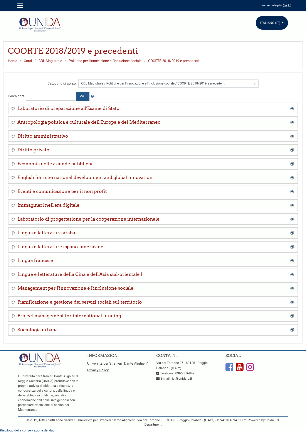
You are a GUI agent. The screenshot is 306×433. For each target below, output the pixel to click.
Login (287, 5)
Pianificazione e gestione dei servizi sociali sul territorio (79, 302)
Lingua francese (35, 260)
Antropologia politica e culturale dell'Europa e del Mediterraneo (89, 122)
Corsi (28, 61)
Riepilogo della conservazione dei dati (27, 430)
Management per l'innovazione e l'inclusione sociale (75, 288)
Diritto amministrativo (42, 136)
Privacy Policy (98, 370)
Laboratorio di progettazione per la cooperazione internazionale (88, 219)
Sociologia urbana (37, 330)
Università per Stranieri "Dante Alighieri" (117, 363)
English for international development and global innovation (85, 177)
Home (12, 61)
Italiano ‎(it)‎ (270, 23)
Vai (83, 96)
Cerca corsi (16, 96)
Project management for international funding (69, 316)
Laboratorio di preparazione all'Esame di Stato (68, 108)
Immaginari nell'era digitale (48, 205)
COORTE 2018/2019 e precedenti (173, 61)
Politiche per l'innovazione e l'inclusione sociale (105, 61)
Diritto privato (33, 150)
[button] (92, 96)
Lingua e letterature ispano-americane (60, 247)
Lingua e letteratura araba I (47, 233)
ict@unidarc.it (182, 379)
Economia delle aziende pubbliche (55, 164)
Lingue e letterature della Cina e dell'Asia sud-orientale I (80, 274)
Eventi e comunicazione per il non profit (62, 191)
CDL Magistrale (50, 61)
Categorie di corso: (62, 83)
